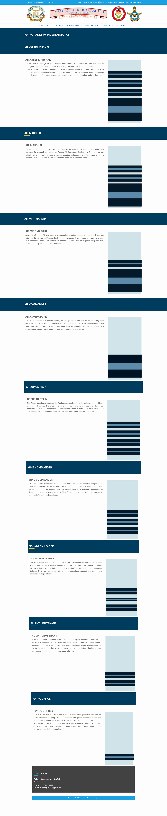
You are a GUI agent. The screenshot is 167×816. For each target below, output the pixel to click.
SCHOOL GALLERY (110, 26)
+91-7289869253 (30, 2)
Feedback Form (137, 2)
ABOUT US (49, 26)
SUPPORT (124, 26)
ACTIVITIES (60, 26)
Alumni (102, 2)
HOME (41, 26)
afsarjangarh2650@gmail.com (44, 2)
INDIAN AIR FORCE (74, 26)
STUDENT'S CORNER (92, 26)
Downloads (129, 2)
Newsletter (121, 2)
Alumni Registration (111, 2)
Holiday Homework (93, 2)
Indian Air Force (82, 2)
